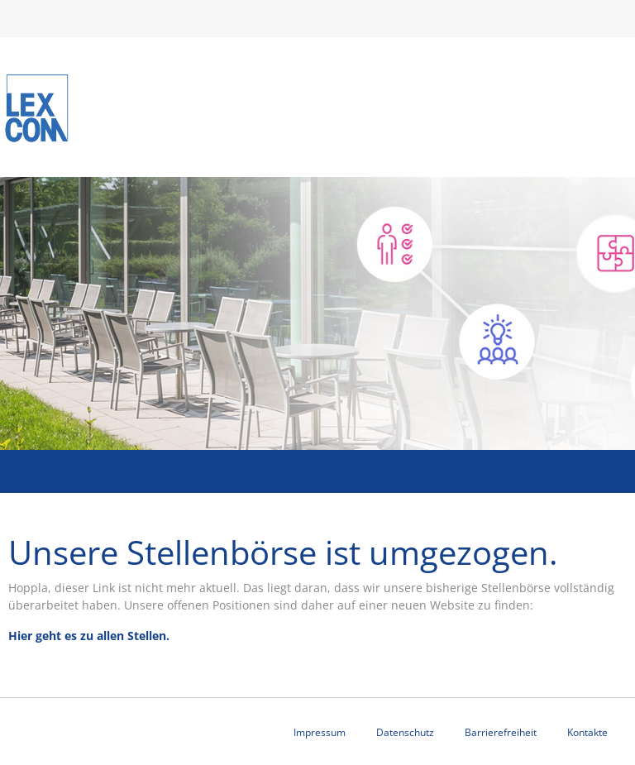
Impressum (320, 732)
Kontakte (587, 732)
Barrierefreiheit (501, 732)
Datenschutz (405, 732)
